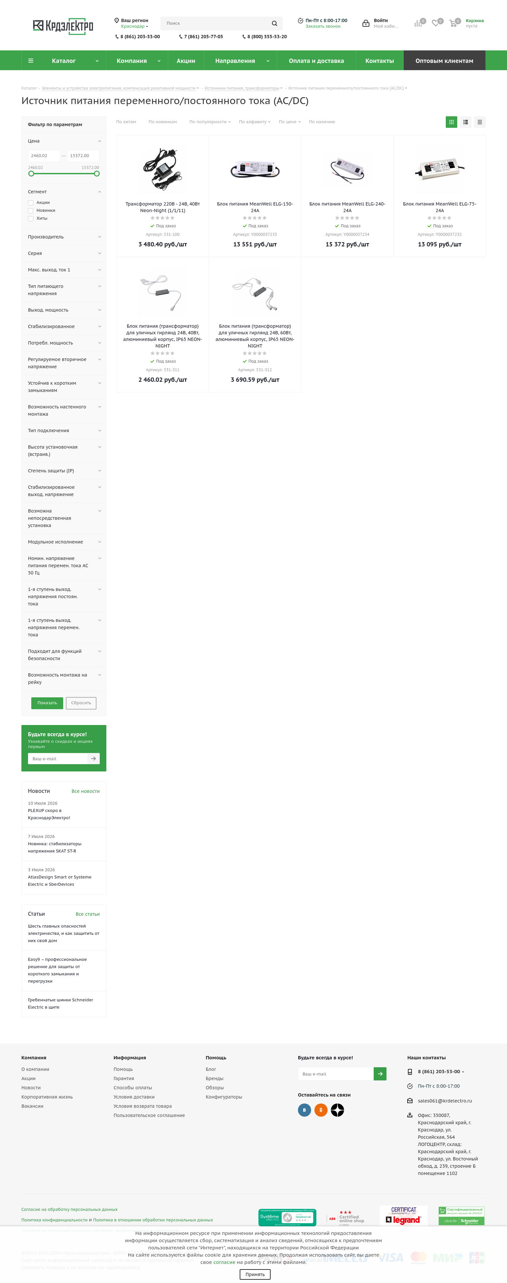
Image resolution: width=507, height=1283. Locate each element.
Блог (211, 1069)
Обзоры (215, 1088)
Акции (28, 1078)
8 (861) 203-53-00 (140, 37)
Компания (33, 1057)
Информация (130, 1057)
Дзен (337, 1110)
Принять (255, 1274)
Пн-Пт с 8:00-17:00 (326, 20)
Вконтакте (304, 1110)
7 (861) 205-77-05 (203, 37)
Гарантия (124, 1078)
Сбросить (81, 703)
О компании (35, 1069)
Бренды (215, 1078)
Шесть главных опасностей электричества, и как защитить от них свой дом (63, 933)
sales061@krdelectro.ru (445, 1101)
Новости (30, 1088)
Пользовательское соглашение (149, 1115)
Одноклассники (321, 1110)
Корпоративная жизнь (47, 1097)
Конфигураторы (224, 1097)
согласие (224, 1262)
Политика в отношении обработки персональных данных (153, 1219)
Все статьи (88, 914)
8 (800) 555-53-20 (267, 37)
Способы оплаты (133, 1088)
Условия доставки (134, 1097)
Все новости (86, 791)
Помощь (123, 1069)
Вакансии (32, 1106)
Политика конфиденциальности (54, 1219)
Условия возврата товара (143, 1106)
